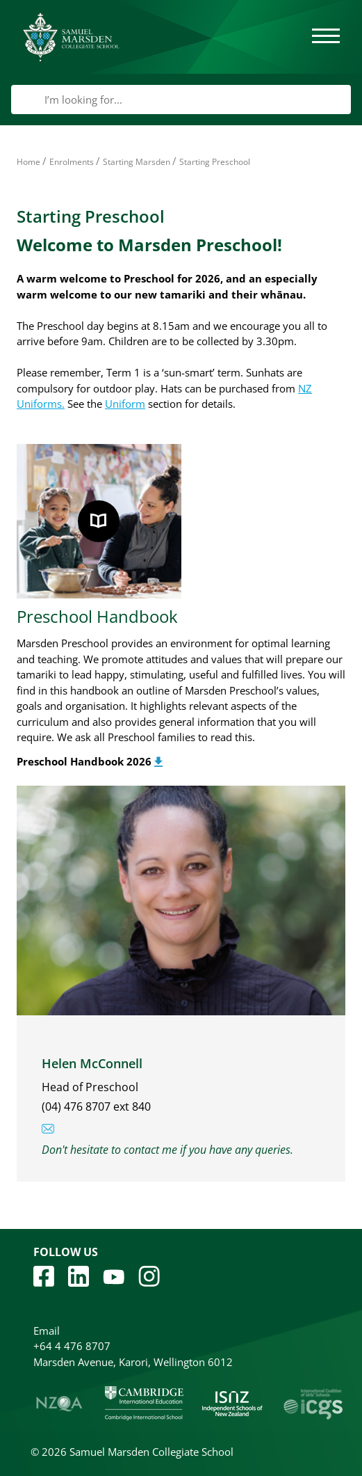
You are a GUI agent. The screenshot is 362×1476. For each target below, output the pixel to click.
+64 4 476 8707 (71, 1346)
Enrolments (71, 162)
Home (28, 162)
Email (46, 1331)
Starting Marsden (136, 162)
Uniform (125, 404)
